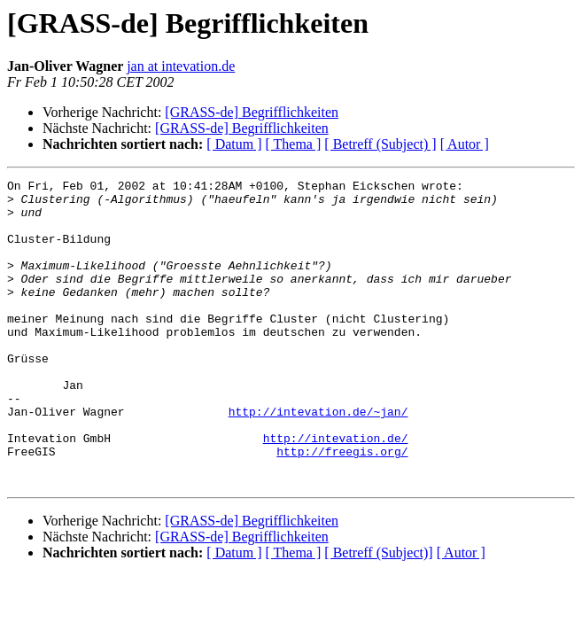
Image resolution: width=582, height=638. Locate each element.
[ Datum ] (233, 144)
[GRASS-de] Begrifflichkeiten (251, 112)
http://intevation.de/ (335, 491)
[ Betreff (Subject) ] (380, 144)
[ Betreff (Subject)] (378, 613)
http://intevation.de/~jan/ (318, 459)
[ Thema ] (294, 144)
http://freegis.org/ (341, 507)
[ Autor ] (464, 144)
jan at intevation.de (181, 66)
